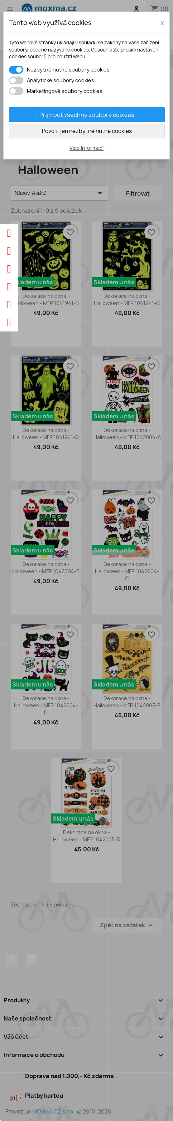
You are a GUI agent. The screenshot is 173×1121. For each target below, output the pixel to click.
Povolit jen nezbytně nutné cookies (87, 131)
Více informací (86, 147)
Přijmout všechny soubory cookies (86, 115)
